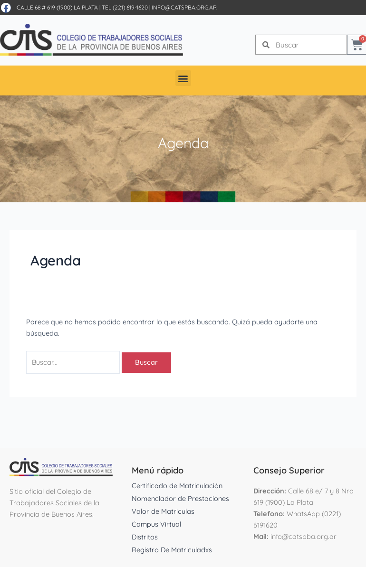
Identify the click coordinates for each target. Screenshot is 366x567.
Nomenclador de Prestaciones (180, 498)
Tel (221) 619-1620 (125, 7)
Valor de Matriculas (163, 511)
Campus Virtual (156, 524)
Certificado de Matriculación (177, 485)
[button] (183, 78)
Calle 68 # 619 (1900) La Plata (57, 7)
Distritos (145, 536)
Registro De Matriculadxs (172, 549)
